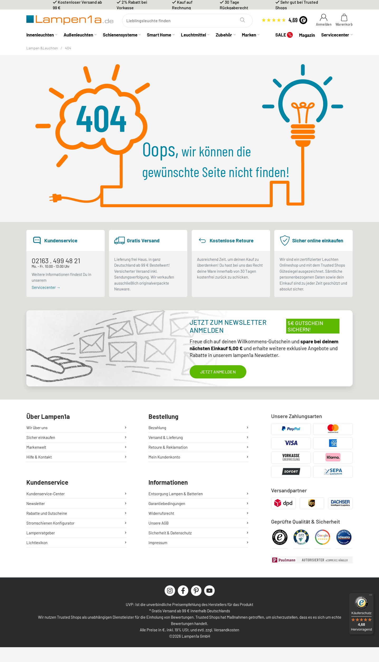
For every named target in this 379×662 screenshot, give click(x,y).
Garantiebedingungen (166, 503)
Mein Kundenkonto (164, 457)
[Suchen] (187, 20)
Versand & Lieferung (165, 437)
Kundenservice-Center (45, 493)
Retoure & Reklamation (168, 447)
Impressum (157, 542)
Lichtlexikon (36, 542)
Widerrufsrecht (161, 513)
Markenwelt (36, 447)
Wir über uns (36, 427)
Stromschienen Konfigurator (50, 523)
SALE (284, 35)
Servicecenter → (46, 287)
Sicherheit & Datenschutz (170, 532)
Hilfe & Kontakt (39, 457)
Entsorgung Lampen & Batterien (175, 493)
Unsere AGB (158, 523)
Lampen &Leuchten (42, 48)
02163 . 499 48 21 (56, 260)
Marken (249, 34)
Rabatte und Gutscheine (46, 513)
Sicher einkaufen (40, 437)
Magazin (307, 35)
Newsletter (35, 503)
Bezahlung (157, 427)
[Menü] (370, 596)
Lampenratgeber (40, 532)
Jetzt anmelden (218, 371)
